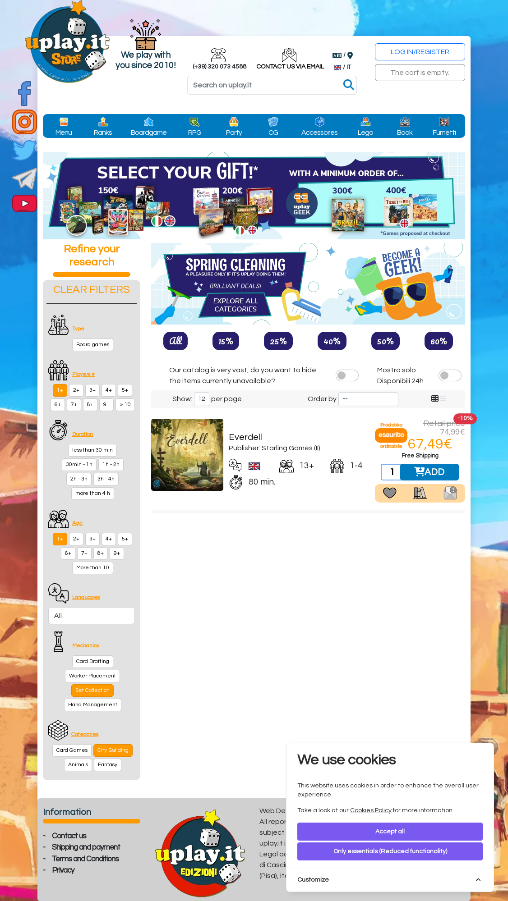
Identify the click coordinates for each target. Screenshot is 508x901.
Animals (78, 765)
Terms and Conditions (85, 859)
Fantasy (107, 765)
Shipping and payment (86, 847)
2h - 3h (79, 479)
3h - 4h (106, 479)
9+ (106, 404)
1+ (60, 390)
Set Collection (92, 690)
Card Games (72, 750)
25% (278, 341)
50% (385, 341)
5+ (125, 390)
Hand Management (92, 705)
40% (332, 341)
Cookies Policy (371, 810)
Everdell (245, 437)
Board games (92, 345)
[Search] (272, 85)
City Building (113, 750)
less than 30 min (92, 450)
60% (438, 341)
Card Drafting (92, 661)
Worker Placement (92, 676)
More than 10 (92, 568)
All (175, 341)
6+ (58, 404)
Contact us (69, 836)
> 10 (125, 404)
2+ (76, 390)
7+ (74, 404)
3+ (92, 390)
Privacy (63, 870)
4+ (109, 390)
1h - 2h (111, 464)
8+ (90, 404)
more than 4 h (92, 493)
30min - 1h (79, 464)
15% (225, 341)
